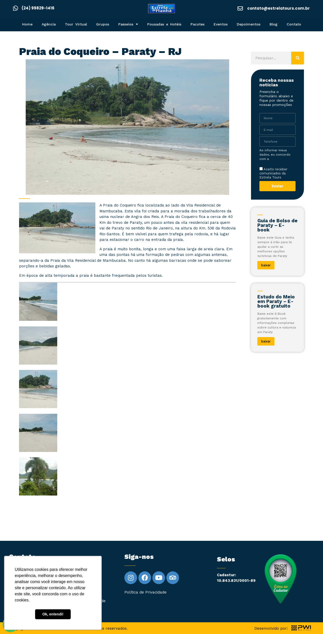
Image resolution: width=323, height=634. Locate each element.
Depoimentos (248, 24)
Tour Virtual (76, 24)
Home (27, 24)
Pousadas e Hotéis (164, 24)
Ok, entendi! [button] (52, 614)
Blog (273, 24)
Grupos (102, 24)
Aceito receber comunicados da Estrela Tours (273, 173)
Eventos (221, 24)
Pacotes (197, 24)
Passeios (128, 24)
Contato (294, 24)
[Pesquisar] (297, 58)
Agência (49, 24)
